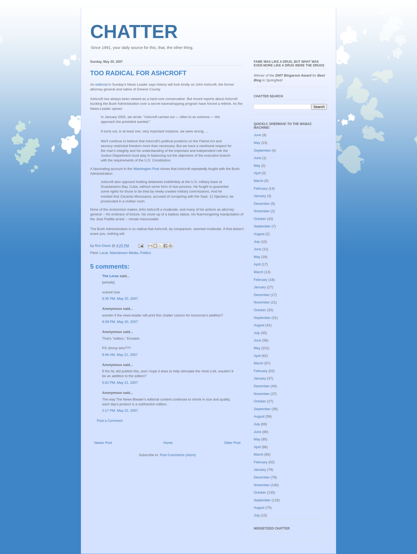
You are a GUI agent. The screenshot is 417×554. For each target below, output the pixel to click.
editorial (101, 84)
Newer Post (103, 443)
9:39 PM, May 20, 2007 (120, 322)
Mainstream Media (124, 253)
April (257, 173)
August (259, 234)
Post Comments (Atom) (178, 455)
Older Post (232, 443)
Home (168, 443)
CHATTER (134, 31)
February (261, 188)
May (257, 143)
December (262, 204)
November (262, 211)
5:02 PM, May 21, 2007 (120, 383)
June (257, 135)
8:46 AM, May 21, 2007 (120, 355)
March (258, 181)
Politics (145, 253)
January (260, 196)
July (257, 242)
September (262, 150)
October (260, 219)
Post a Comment (110, 421)
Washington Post (146, 169)
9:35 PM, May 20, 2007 (120, 299)
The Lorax (110, 276)
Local (103, 253)
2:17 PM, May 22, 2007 (120, 411)
